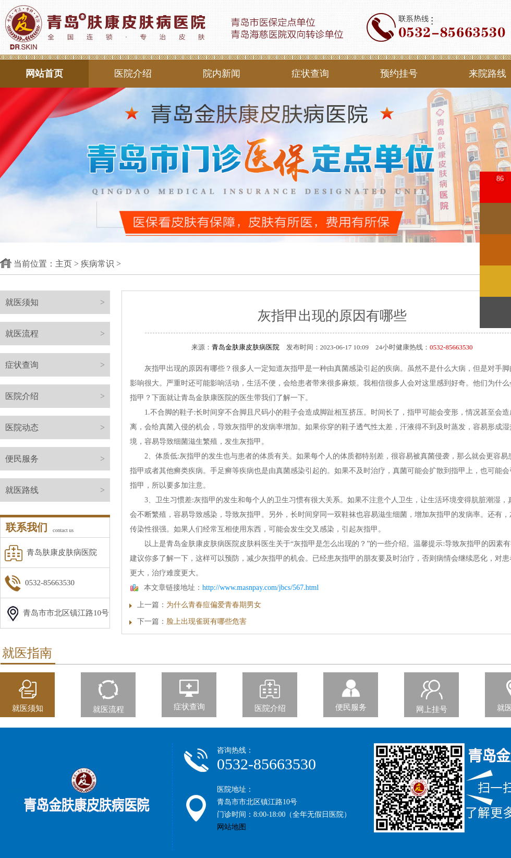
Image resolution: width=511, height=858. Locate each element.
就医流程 (57, 333)
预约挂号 (399, 73)
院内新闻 (221, 73)
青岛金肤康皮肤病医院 (245, 347)
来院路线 (487, 73)
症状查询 (310, 73)
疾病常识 (97, 263)
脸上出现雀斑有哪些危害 (206, 621)
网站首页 (44, 73)
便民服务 (57, 458)
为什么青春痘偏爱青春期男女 (213, 605)
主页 (63, 263)
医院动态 (57, 427)
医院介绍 (133, 73)
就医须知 (57, 302)
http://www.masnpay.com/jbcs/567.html (260, 587)
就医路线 (57, 490)
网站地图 (231, 827)
